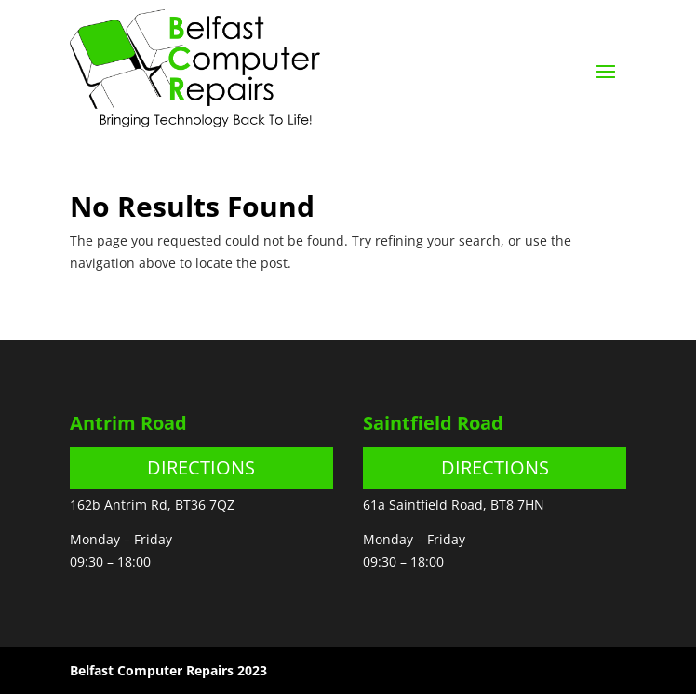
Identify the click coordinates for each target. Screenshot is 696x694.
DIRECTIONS (201, 467)
